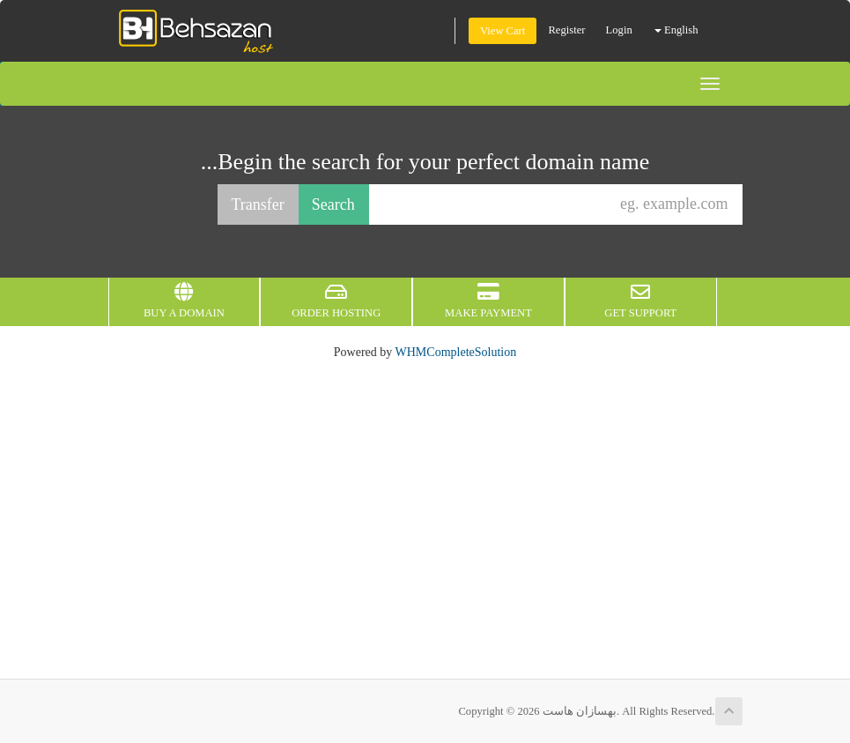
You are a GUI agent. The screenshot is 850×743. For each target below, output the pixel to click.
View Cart (502, 31)
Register (566, 30)
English (676, 30)
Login (619, 30)
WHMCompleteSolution (456, 352)
